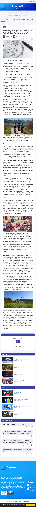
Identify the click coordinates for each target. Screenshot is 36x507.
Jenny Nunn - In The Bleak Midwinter (22, 359)
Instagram (32, 487)
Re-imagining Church (24, 63)
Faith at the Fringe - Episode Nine (21, 380)
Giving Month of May (18, 392)
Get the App (15, 15)
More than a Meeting (18, 413)
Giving (10, 15)
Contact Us (21, 15)
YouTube (32, 490)
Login (18, 341)
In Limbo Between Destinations (21, 399)
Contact (32, 482)
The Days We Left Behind (28, 437)
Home (2, 19)
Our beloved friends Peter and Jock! (22, 406)
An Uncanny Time (18, 373)
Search (26, 15)
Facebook (32, 485)
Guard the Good (17, 366)
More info (2, 505)
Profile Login (32, 1)
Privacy (18, 503)
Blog (7, 19)
